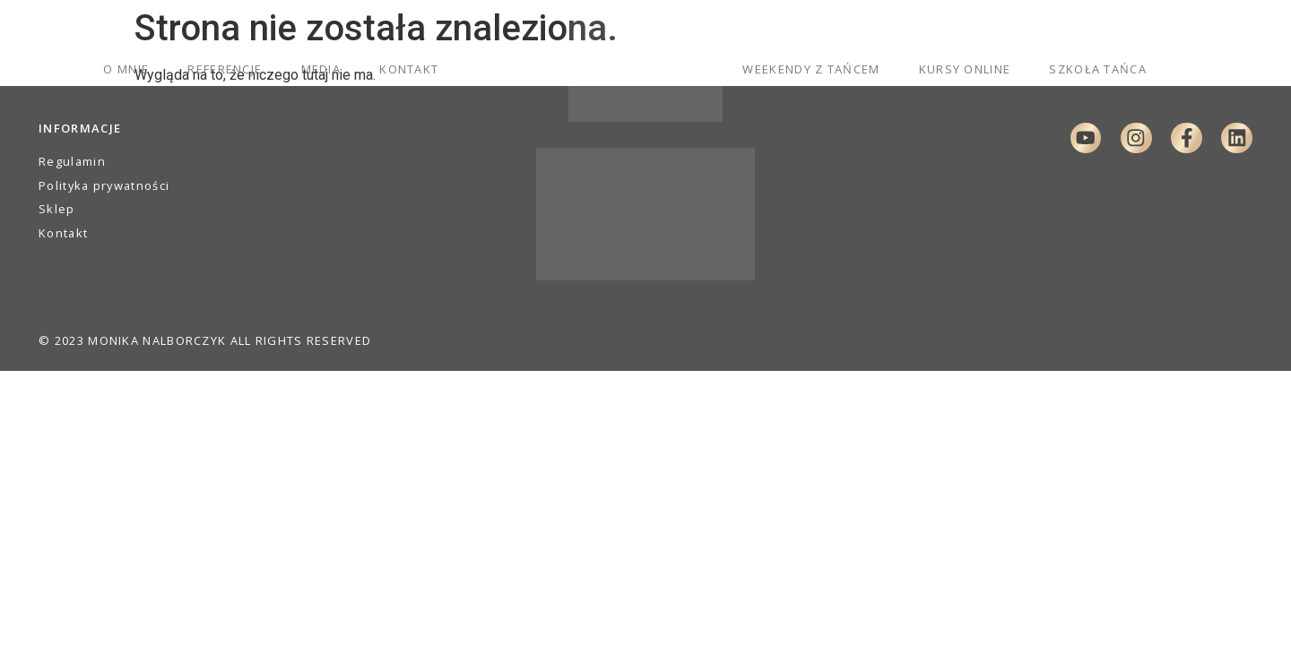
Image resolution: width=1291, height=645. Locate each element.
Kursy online (965, 69)
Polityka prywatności (104, 185)
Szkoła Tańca (1098, 69)
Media (321, 69)
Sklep (56, 209)
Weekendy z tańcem (810, 69)
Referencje (224, 69)
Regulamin (72, 161)
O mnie (126, 69)
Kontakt (408, 69)
